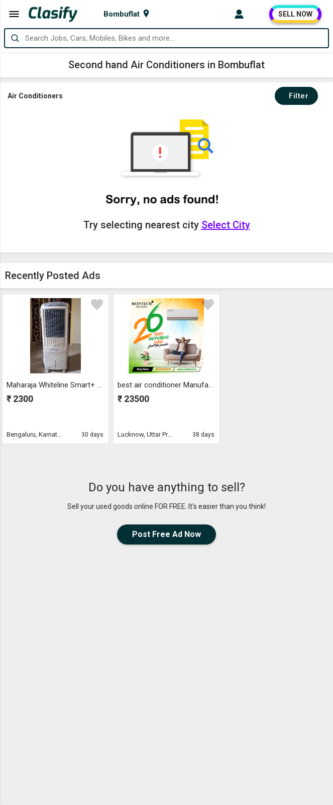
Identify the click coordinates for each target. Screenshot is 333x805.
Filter (296, 95)
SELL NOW (295, 14)
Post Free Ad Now (166, 534)
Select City (225, 225)
